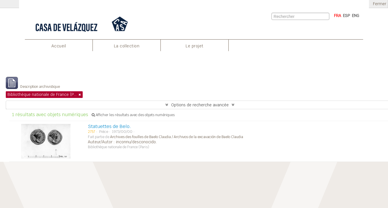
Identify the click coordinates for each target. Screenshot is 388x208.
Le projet (195, 46)
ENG (355, 15)
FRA (337, 15)
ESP (346, 15)
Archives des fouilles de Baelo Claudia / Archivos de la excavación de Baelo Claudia (176, 137)
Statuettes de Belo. (109, 126)
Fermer (379, 3)
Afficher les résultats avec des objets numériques (133, 115)
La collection (127, 46)
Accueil (58, 46)
